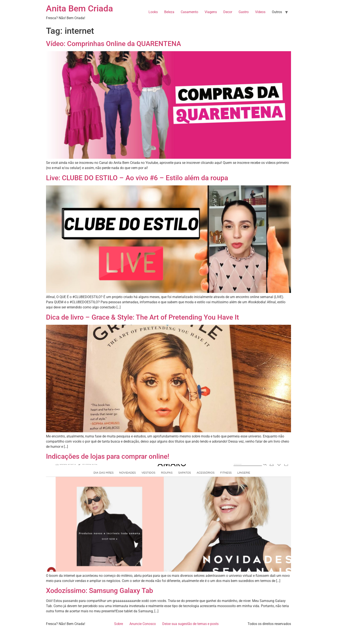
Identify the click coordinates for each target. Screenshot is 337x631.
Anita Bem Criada (79, 8)
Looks (153, 12)
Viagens (211, 12)
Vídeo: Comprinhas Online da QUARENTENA (113, 44)
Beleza (169, 12)
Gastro (244, 12)
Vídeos (260, 12)
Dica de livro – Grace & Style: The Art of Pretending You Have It (142, 317)
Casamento (189, 12)
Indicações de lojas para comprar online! (107, 456)
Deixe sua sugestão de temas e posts (190, 624)
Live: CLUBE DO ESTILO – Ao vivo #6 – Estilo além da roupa (137, 178)
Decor (227, 12)
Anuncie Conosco (142, 624)
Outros (277, 12)
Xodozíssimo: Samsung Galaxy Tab (99, 590)
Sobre (118, 624)
